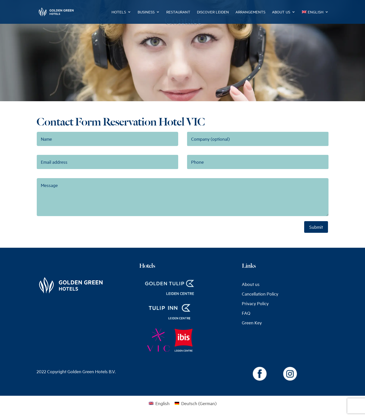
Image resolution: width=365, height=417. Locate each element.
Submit (316, 227)
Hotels (119, 12)
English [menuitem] (162, 403)
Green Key (252, 323)
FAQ (246, 313)
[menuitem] (315, 17)
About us (281, 12)
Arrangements (250, 12)
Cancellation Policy (260, 294)
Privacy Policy (255, 303)
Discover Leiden (213, 12)
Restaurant (178, 12)
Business (146, 12)
